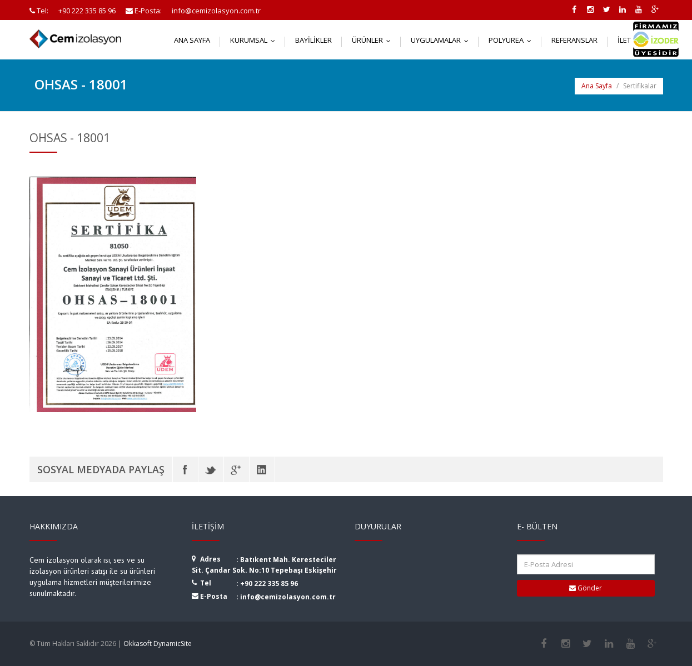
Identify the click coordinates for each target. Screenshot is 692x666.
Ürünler (374, 40)
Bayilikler (313, 40)
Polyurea (512, 40)
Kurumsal (255, 40)
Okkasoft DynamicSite (157, 643)
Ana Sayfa (192, 40)
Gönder (585, 588)
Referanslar (574, 40)
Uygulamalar (442, 40)
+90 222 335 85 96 (269, 583)
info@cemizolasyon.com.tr (288, 597)
